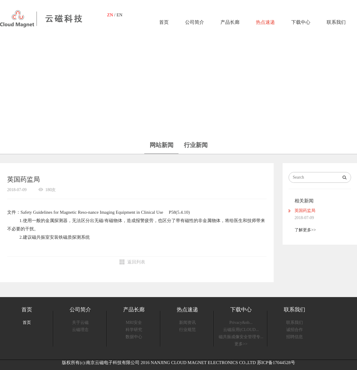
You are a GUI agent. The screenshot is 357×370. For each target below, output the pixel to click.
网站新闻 (161, 145)
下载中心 (300, 22)
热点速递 (265, 22)
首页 (164, 22)
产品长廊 (229, 22)
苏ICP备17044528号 (276, 362)
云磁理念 (80, 329)
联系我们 (336, 22)
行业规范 (187, 329)
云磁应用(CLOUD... (241, 329)
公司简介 (194, 22)
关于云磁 (80, 322)
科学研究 (134, 329)
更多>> (241, 344)
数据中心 (134, 337)
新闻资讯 (187, 322)
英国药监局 (305, 210)
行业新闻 (196, 145)
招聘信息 (294, 337)
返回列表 (136, 262)
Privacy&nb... (241, 322)
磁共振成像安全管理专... (241, 337)
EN (120, 15)
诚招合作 (294, 329)
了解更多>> (305, 230)
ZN (110, 15)
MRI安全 (134, 322)
